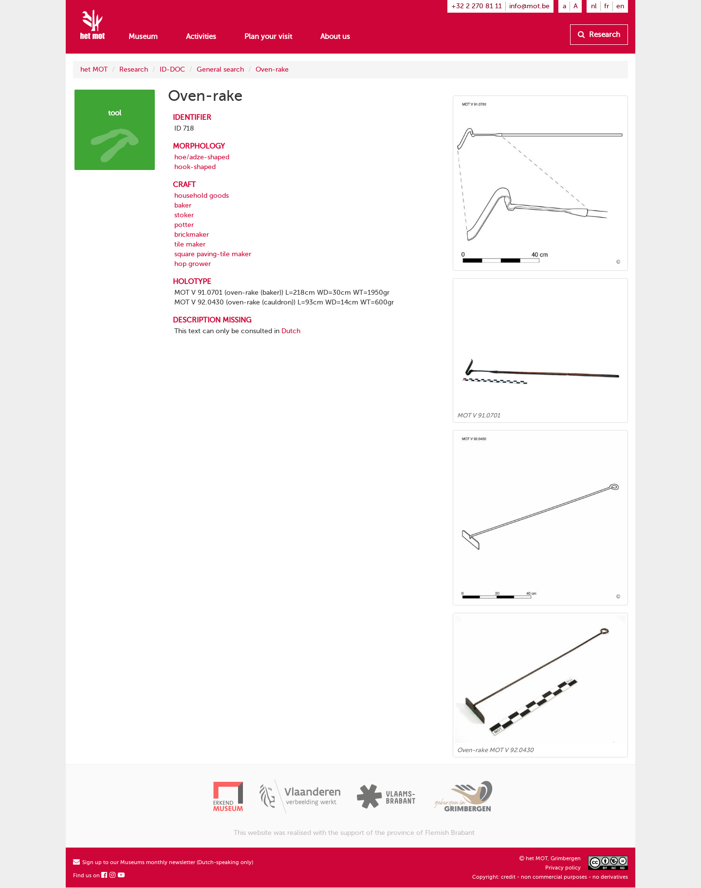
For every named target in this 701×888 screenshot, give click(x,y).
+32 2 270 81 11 (476, 6)
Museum (143, 36)
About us (335, 36)
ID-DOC (172, 69)
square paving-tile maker (212, 254)
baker (182, 205)
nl (594, 6)
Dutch (290, 331)
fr (606, 6)
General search (220, 69)
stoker (184, 215)
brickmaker (191, 234)
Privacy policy (563, 868)
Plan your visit (268, 36)
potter (184, 224)
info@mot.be (529, 6)
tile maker (189, 244)
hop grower (192, 263)
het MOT (94, 69)
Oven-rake (272, 69)
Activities (201, 36)
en (620, 6)
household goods (201, 195)
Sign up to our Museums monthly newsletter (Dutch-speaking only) (163, 862)
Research (599, 34)
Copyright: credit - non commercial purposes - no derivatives (550, 877)
